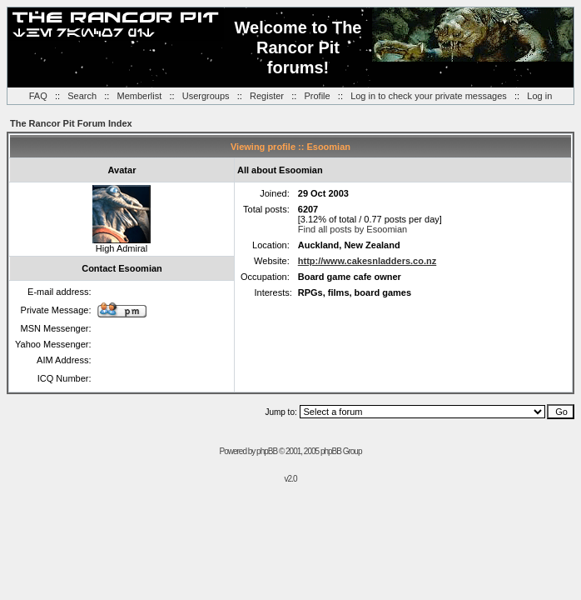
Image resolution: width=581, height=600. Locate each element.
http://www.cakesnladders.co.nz (367, 261)
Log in (539, 96)
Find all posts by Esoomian (352, 229)
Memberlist (139, 96)
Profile (317, 96)
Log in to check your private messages (428, 96)
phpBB (266, 451)
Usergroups (206, 96)
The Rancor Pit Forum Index (71, 123)
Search (82, 96)
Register (267, 96)
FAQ (38, 96)
